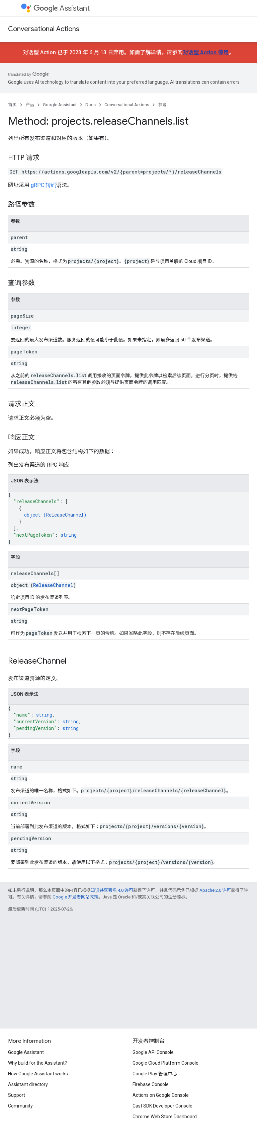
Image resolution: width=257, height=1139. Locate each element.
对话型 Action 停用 (206, 52)
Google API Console (153, 1052)
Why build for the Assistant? (37, 1063)
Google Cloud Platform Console (165, 1063)
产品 (29, 104)
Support (16, 1095)
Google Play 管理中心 (155, 1073)
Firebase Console (151, 1084)
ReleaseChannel (65, 515)
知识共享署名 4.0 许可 (112, 890)
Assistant (61, 8)
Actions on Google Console (161, 1095)
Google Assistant (60, 104)
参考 (162, 104)
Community (20, 1106)
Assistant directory (28, 1084)
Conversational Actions (43, 29)
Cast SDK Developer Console (162, 1106)
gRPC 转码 (43, 185)
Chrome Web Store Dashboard (165, 1116)
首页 (12, 104)
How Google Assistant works (38, 1073)
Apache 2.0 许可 (215, 890)
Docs (90, 104)
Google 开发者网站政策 (75, 896)
